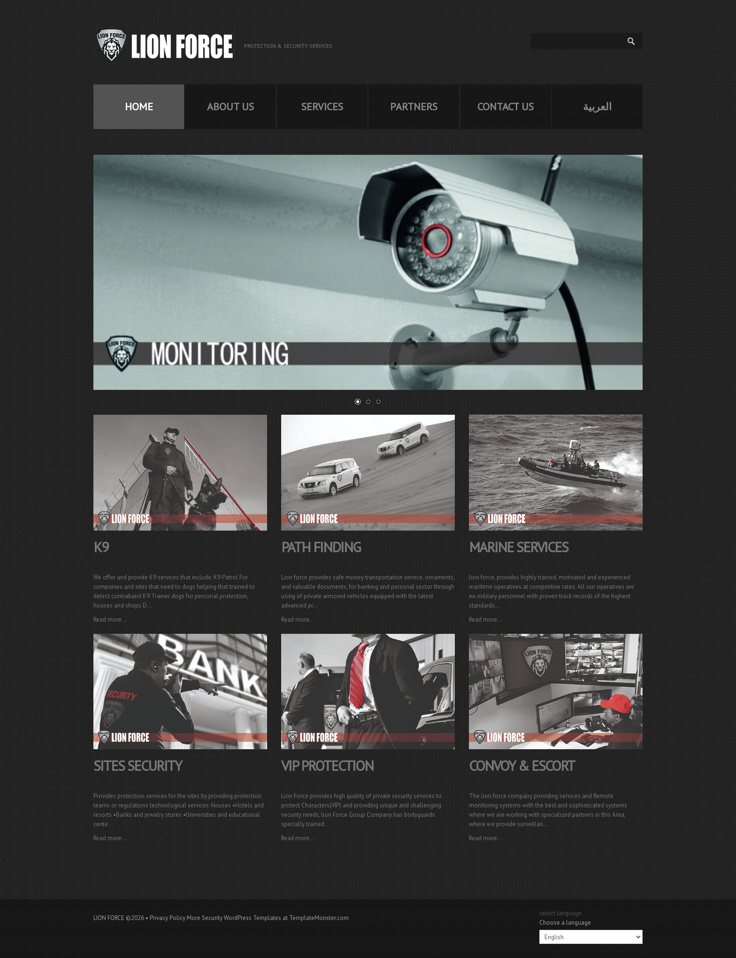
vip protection (327, 765)
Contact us (505, 106)
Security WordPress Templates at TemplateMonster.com (275, 918)
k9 (100, 547)
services (322, 106)
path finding (320, 547)
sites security (137, 765)
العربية (597, 106)
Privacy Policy (167, 918)
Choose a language (565, 923)
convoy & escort (522, 765)
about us (230, 106)
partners (413, 106)
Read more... (110, 619)
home (139, 106)
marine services (518, 547)
